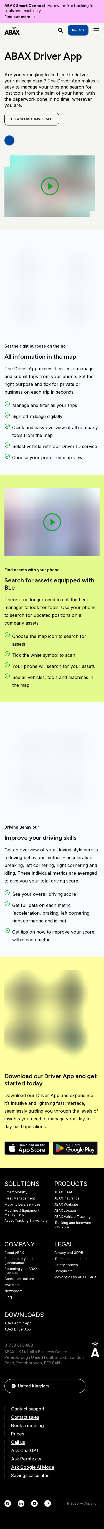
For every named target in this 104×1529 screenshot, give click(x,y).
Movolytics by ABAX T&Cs (75, 1277)
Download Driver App (31, 119)
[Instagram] (47, 1503)
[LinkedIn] (21, 1503)
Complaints (63, 1271)
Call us (18, 1442)
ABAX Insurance (67, 1198)
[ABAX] (12, 30)
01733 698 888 (18, 1345)
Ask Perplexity (26, 1458)
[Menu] (96, 30)
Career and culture (19, 1279)
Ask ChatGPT (25, 1450)
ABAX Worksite (66, 1204)
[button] (78, 1386)
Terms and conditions (72, 1259)
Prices (78, 30)
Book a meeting (27, 1425)
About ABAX (14, 1253)
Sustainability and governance (18, 1261)
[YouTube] (34, 1503)
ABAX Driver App (17, 1329)
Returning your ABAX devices (20, 1271)
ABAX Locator (65, 1211)
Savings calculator (30, 1475)
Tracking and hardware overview (72, 1225)
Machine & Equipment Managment (21, 1212)
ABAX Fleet (63, 1192)
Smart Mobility (15, 1192)
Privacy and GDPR (68, 1253)
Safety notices (66, 1265)
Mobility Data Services (22, 1204)
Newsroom (13, 1291)
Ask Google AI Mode (32, 1467)
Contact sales (25, 1417)
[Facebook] (7, 1503)
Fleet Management (19, 1198)
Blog (8, 1297)
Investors (12, 1285)
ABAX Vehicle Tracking (72, 1217)
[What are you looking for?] (60, 30)
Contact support (27, 1408)
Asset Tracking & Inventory (26, 1221)
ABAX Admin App (18, 1323)
